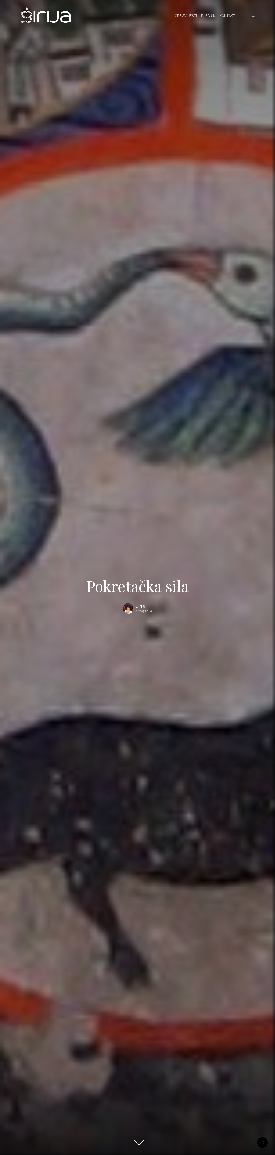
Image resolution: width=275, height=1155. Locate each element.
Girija (140, 606)
